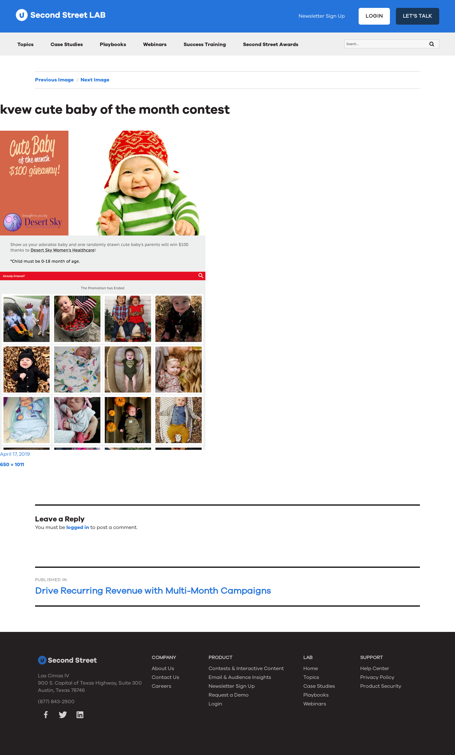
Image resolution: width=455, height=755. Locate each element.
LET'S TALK (418, 16)
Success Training (205, 44)
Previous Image (54, 79)
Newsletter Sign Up (322, 16)
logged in (77, 527)
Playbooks (113, 44)
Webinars (155, 44)
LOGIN (374, 16)
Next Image (95, 79)
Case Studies (67, 44)
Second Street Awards (270, 44)
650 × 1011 (12, 464)
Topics (25, 44)
